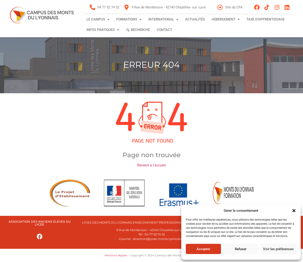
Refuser (240, 249)
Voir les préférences (278, 249)
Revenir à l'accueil (151, 165)
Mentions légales (115, 255)
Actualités (195, 19)
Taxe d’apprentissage (265, 19)
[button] (294, 210)
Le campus (98, 19)
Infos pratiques (103, 30)
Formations (129, 19)
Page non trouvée (152, 155)
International (163, 19)
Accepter (203, 249)
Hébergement (226, 19)
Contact (164, 30)
